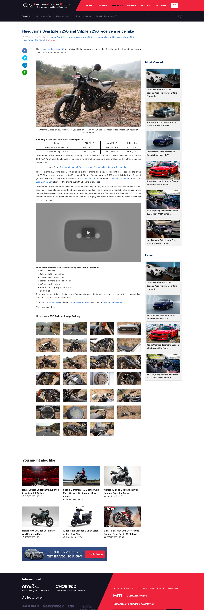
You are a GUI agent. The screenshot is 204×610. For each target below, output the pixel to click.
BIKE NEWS (117, 5)
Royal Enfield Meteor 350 (107, 16)
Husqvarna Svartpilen (56, 37)
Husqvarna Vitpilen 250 (123, 37)
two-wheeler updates (79, 302)
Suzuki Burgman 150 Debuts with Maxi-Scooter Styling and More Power (81, 493)
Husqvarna (28, 40)
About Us (117, 588)
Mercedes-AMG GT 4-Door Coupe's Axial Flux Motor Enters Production (161, 92)
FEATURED (146, 5)
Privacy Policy (130, 588)
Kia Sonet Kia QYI (63, 16)
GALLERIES (161, 5)
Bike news (39, 40)
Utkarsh (50, 40)
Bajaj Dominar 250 (44, 182)
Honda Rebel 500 (43, 16)
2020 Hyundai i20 (83, 16)
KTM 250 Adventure (120, 178)
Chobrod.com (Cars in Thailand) (70, 590)
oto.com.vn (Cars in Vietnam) (35, 590)
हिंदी (174, 5)
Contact (143, 588)
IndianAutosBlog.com (112, 302)
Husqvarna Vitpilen (102, 37)
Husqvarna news (52, 302)
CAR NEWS (102, 5)
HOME (89, 5)
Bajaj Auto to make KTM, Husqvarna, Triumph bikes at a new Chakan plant (94, 167)
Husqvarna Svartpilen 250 (80, 37)
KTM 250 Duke (91, 178)
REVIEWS (131, 5)
